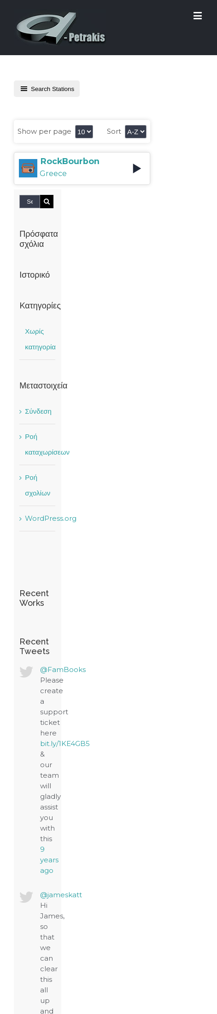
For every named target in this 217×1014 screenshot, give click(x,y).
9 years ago (49, 860)
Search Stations (46, 88)
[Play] (137, 168)
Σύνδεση (38, 411)
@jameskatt (61, 894)
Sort (114, 131)
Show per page (44, 131)
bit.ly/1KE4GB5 (65, 743)
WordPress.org (50, 518)
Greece (53, 173)
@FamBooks (63, 669)
